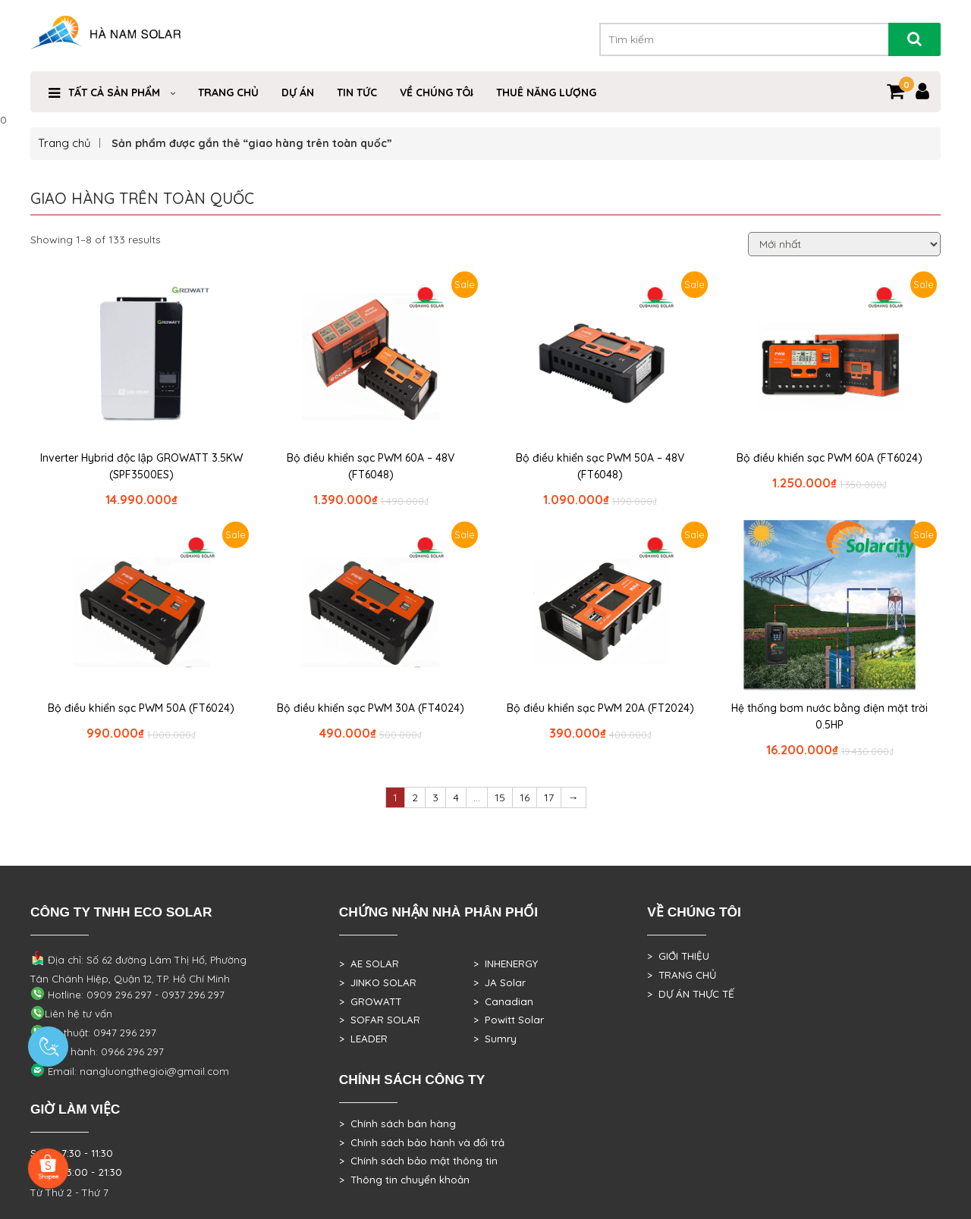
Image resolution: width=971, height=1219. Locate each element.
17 (549, 797)
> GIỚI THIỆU (678, 956)
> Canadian (503, 1001)
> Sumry (495, 1039)
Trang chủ (64, 143)
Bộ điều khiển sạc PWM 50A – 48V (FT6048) (600, 466)
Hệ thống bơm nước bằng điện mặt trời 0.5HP (829, 716)
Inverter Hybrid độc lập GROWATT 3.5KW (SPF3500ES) (141, 466)
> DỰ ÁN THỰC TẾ (690, 994)
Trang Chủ (228, 92)
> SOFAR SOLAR (379, 1020)
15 (500, 797)
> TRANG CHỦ (681, 975)
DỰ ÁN (297, 92)
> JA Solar (499, 982)
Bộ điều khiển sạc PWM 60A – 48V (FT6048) (370, 466)
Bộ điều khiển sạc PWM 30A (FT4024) (370, 708)
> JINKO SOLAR (377, 982)
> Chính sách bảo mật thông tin (418, 1161)
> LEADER (363, 1039)
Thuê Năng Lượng (546, 92)
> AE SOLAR (369, 963)
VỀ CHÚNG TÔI (436, 92)
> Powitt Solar (508, 1020)
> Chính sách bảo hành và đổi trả (421, 1142)
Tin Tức (357, 92)
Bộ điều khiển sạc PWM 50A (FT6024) (141, 708)
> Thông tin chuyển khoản (404, 1180)
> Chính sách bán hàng (397, 1123)
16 (524, 797)
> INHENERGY (505, 963)
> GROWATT (370, 1001)
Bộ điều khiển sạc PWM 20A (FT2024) (600, 708)
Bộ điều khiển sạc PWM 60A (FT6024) (829, 458)
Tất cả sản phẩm (114, 92)
